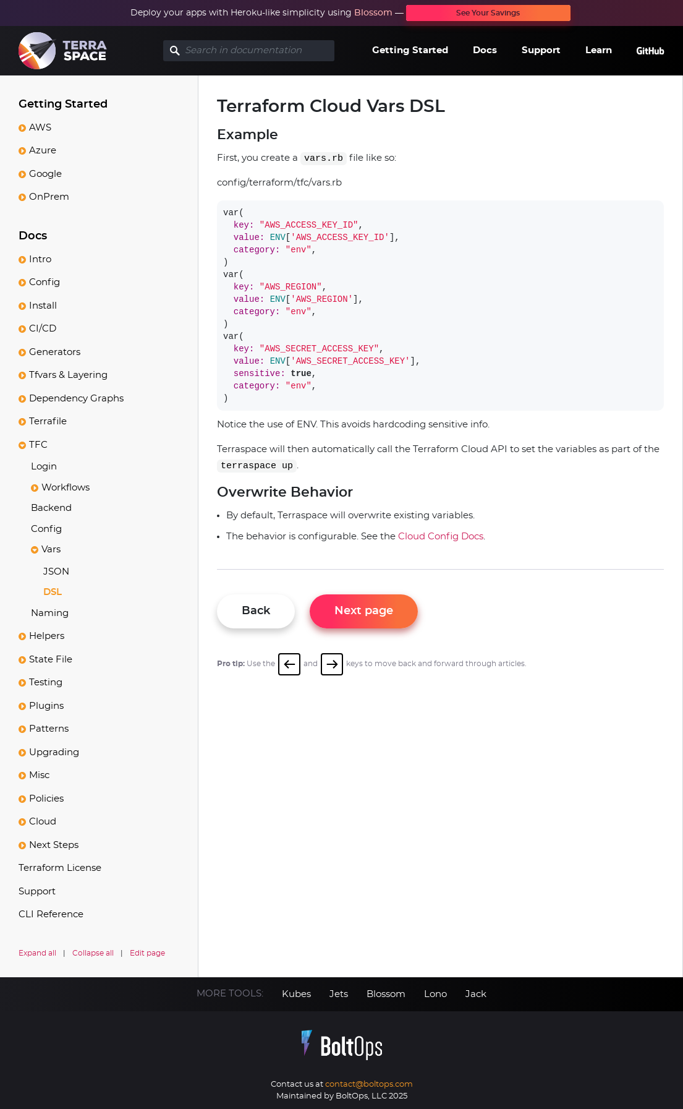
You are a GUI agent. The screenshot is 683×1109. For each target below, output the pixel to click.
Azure (42, 150)
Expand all (37, 953)
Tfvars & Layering (68, 375)
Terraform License (60, 868)
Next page (363, 611)
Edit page (147, 953)
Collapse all (93, 953)
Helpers (46, 636)
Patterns (49, 729)
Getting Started (410, 50)
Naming (50, 613)
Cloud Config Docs (440, 536)
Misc (39, 775)
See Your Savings (488, 13)
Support (541, 50)
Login (44, 466)
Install (43, 305)
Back (256, 611)
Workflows (65, 487)
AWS (40, 127)
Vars (51, 549)
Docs (485, 50)
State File (50, 659)
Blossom (373, 13)
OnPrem (49, 197)
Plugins (46, 706)
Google (45, 174)
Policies (46, 798)
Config (44, 282)
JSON (56, 571)
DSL (52, 592)
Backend (51, 508)
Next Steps (53, 845)
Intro (40, 259)
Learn (598, 50)
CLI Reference (51, 914)
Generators (54, 352)
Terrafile (48, 421)
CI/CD (42, 328)
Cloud (42, 821)
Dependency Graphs (76, 398)
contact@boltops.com (369, 1085)
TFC (38, 445)
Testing (45, 682)
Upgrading (54, 752)
